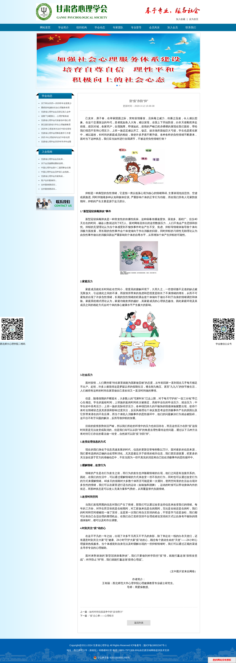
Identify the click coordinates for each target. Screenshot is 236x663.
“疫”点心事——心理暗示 (101, 615)
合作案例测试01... (49, 189)
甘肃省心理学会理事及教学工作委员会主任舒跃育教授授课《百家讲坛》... (55, 133)
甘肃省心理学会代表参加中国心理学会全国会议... (55, 120)
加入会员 (172, 27)
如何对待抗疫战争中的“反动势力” (106, 611)
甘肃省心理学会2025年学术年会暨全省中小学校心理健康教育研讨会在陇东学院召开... (55, 142)
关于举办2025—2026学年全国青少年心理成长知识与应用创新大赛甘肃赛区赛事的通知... (55, 103)
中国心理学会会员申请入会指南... (55, 172)
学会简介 (63, 27)
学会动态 (100, 27)
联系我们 (191, 27)
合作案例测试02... (49, 185)
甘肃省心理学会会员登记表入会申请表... (55, 112)
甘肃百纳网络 (149, 650)
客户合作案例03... (49, 180)
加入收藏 (180, 19)
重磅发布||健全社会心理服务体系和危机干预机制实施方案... (54, 108)
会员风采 (154, 27)
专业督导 (136, 27)
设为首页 (193, 19)
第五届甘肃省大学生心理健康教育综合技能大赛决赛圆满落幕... (55, 125)
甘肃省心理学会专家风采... (52, 176)
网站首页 (45, 27)
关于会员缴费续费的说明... (52, 163)
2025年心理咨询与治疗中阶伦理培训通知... (55, 129)
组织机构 (81, 27)
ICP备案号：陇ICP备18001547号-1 (149, 645)
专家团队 (118, 27)
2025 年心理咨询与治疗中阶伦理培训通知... (54, 138)
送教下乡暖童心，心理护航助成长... (54, 116)
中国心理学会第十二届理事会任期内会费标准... (55, 168)
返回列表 (138, 622)
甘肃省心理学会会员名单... (52, 159)
